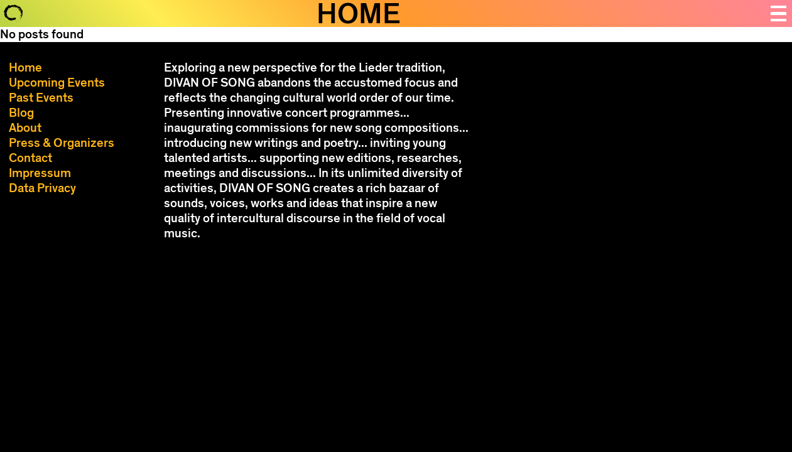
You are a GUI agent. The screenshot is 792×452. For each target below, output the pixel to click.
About (25, 128)
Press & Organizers (61, 143)
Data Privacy (42, 188)
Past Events (41, 97)
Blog (21, 113)
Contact (30, 158)
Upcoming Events (57, 82)
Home (25, 67)
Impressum (40, 173)
